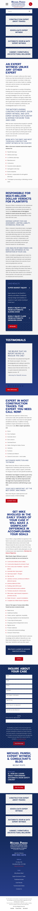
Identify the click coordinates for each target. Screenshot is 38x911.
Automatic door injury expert (14, 571)
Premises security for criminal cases (16, 591)
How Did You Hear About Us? (13, 709)
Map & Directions (18, 866)
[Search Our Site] (29, 11)
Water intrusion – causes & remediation (17, 598)
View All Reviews (12, 390)
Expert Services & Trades (19, 876)
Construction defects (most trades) (16, 561)
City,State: (8, 690)
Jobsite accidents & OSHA (13, 583)
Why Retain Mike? (19, 873)
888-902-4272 (19, 855)
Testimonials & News (18, 886)
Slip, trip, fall (10, 576)
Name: (7, 675)
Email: (7, 680)
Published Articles (19, 879)
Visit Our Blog (19, 787)
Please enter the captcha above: (13, 717)
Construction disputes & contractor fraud (18, 564)
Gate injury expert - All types (14, 574)
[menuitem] (12, 908)
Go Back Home (11, 501)
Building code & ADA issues (14, 586)
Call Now (19, 659)
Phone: (7, 685)
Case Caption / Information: (12, 695)
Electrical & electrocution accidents (16, 588)
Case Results (19, 882)
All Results (13, 326)
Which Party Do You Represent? (13, 705)
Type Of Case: (9, 700)
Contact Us (19, 889)
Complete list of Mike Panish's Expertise (17, 600)
